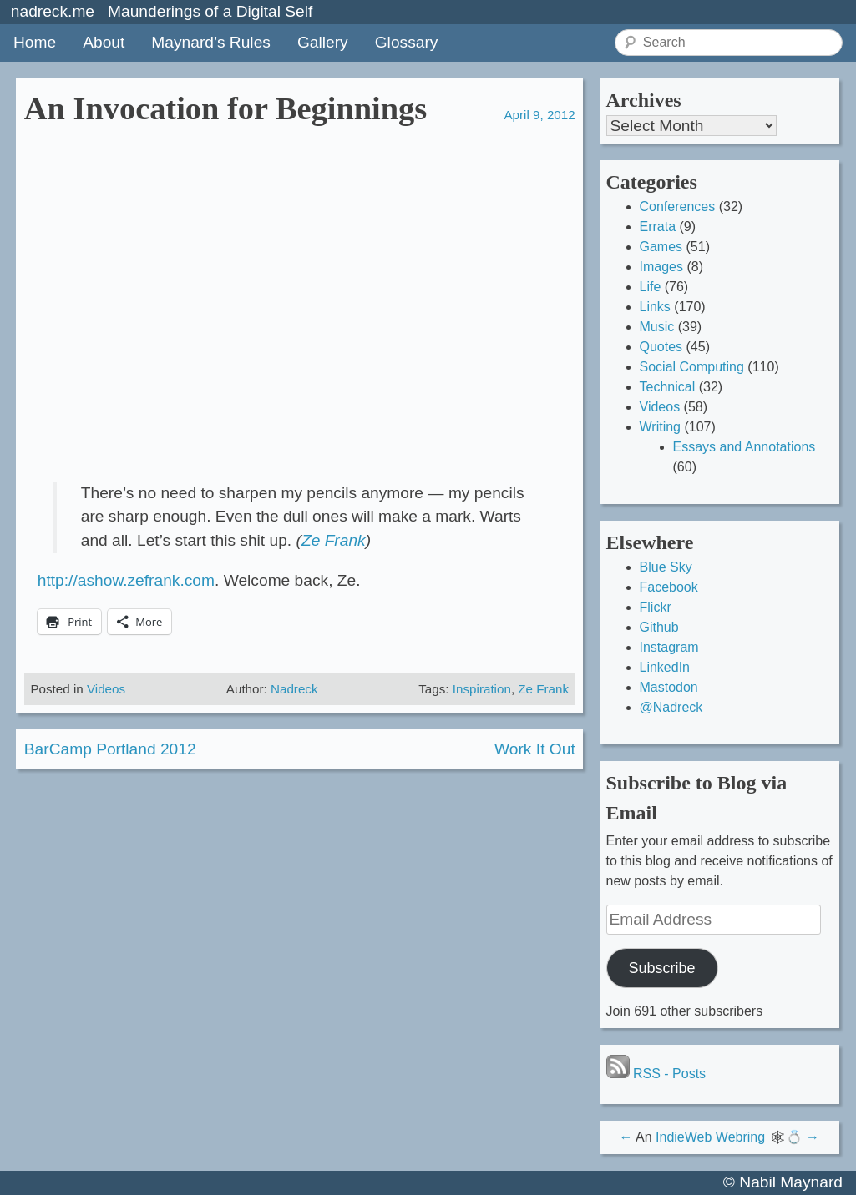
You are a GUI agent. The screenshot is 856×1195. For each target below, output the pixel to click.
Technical (668, 387)
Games (661, 247)
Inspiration (482, 689)
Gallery (322, 42)
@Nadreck (671, 707)
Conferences (678, 206)
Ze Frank (333, 540)
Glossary (406, 42)
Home (34, 42)
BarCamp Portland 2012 (110, 749)
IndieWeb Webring (710, 1137)
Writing (660, 427)
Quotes (661, 347)
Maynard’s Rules (211, 42)
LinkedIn (665, 667)
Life (650, 287)
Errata (658, 226)
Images (661, 267)
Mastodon (669, 687)
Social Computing (692, 367)
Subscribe (661, 968)
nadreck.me (52, 11)
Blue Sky (666, 567)
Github (659, 627)
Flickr (655, 607)
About (103, 42)
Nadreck (294, 689)
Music (657, 327)
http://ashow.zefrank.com (126, 580)
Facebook (669, 587)
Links (655, 307)
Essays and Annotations (744, 447)
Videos (106, 689)
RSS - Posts (656, 1073)
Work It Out (534, 749)
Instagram (669, 647)
